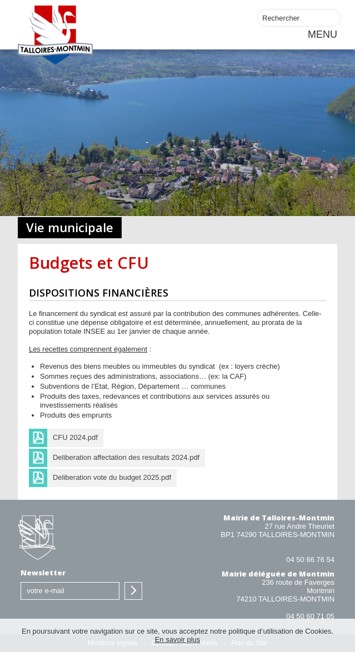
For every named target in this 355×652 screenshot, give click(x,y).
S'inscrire (133, 591)
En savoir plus (178, 639)
